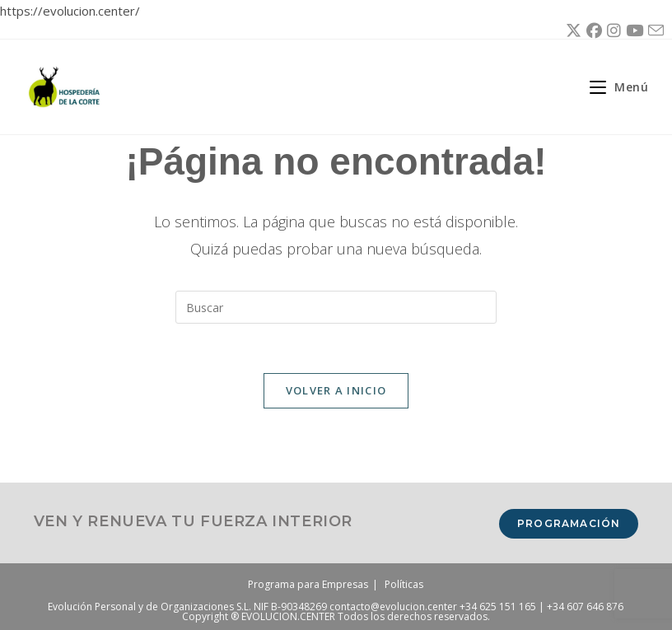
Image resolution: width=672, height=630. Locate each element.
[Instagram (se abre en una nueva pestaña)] (611, 30)
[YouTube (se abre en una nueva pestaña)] (632, 30)
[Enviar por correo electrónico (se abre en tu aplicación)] (653, 31)
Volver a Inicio (336, 390)
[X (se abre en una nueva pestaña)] (571, 30)
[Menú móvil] (612, 87)
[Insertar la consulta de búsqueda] (336, 307)
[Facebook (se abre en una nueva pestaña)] (591, 30)
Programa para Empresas (308, 584)
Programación (568, 523)
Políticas (404, 584)
